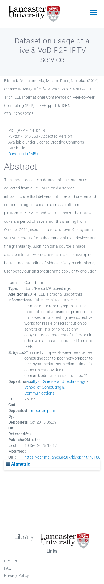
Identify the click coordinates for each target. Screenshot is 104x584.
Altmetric (18, 464)
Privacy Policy (16, 575)
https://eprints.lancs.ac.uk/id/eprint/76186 (62, 457)
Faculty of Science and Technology (54, 381)
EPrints (10, 561)
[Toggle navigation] (94, 13)
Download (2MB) (23, 154)
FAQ (7, 568)
